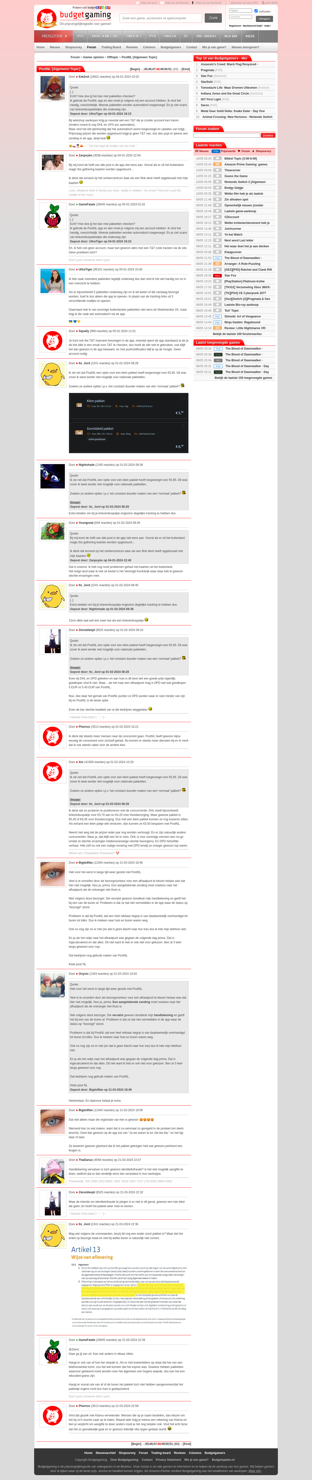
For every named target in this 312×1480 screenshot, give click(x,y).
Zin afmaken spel (230, 199)
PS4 (153, 36)
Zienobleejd (87, 630)
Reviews (132, 47)
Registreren (235, 26)
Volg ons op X (149, 2)
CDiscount (226, 217)
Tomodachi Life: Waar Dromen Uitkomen (235, 87)
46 (149, 69)
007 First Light (215, 99)
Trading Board (111, 47)
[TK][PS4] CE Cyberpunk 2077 (239, 293)
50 (165, 69)
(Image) (75, 502)
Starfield (211, 82)
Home (41, 47)
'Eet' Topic (226, 310)
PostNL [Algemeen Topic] (139, 57)
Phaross (84, 726)
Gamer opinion (93, 57)
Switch (170, 36)
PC (187, 36)
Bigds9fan (86, 862)
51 (169, 69)
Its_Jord (84, 363)
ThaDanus (86, 1160)
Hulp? (267, 26)
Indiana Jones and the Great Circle (232, 93)
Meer (251, 36)
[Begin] (135, 69)
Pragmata (212, 70)
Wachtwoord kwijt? (253, 26)
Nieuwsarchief (106, 1453)
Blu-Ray (231, 36)
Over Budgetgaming (124, 1459)
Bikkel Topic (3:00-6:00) (235, 158)
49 (161, 69)
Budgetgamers (171, 47)
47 (153, 69)
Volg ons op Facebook (209, 2)
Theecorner (227, 170)
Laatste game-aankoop (234, 211)
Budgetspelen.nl (223, 1459)
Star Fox (213, 76)
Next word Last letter (233, 240)
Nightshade (87, 465)
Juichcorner (227, 228)
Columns (149, 47)
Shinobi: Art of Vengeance (237, 316)
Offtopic (112, 57)
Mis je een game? (214, 47)
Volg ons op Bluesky (177, 2)
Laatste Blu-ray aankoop (236, 304)
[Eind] (186, 69)
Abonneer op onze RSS (244, 2)
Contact (191, 47)
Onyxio (84, 973)
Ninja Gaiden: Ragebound (236, 322)
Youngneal (86, 523)
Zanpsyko (85, 155)
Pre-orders (207, 36)
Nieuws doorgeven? (245, 47)
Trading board (161, 1453)
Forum (91, 47)
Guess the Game (230, 176)
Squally (84, 331)
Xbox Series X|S (105, 36)
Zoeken (268, 135)
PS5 (81, 36)
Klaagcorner (227, 252)
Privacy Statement (168, 1459)
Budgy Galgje (228, 188)
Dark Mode (271, 2)
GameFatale (87, 204)
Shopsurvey (73, 47)
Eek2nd (84, 76)
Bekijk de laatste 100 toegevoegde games (243, 378)
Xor (81, 762)
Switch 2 (134, 36)
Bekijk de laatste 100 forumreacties (237, 334)
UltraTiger (85, 269)
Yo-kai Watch (228, 234)
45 (145, 69)
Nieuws (55, 47)
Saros (209, 105)
